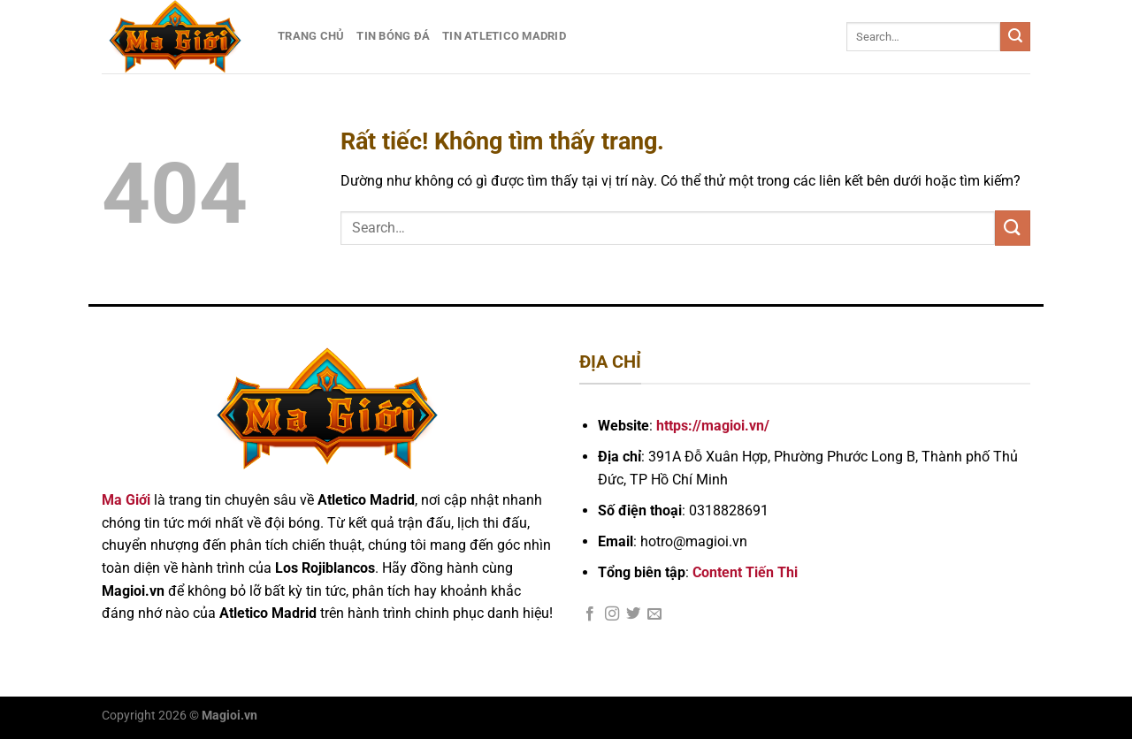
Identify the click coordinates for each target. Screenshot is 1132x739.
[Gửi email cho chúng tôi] (654, 614)
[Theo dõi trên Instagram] (612, 614)
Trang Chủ (311, 35)
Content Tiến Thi (745, 572)
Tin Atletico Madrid (504, 35)
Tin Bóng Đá (393, 35)
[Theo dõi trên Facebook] (590, 614)
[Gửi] (1015, 37)
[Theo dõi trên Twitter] (633, 614)
